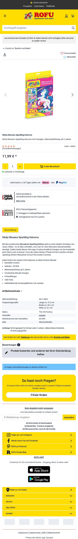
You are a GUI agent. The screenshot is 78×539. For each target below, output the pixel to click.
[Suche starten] (73, 28)
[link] (66, 16)
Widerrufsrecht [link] (53, 533)
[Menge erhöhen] (20, 166)
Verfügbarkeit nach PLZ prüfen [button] (30, 217)
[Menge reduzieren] (5, 166)
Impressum (23, 533)
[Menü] (11, 15)
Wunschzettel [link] (68, 53)
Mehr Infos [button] (20, 201)
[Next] (72, 95)
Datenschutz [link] (35, 533)
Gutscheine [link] (39, 6)
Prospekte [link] (27, 6)
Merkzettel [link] (69, 57)
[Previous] (6, 95)
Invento (42, 315)
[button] (18, 344)
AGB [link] (44, 533)
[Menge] (12, 166)
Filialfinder (50, 6)
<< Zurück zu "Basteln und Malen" (17, 48)
